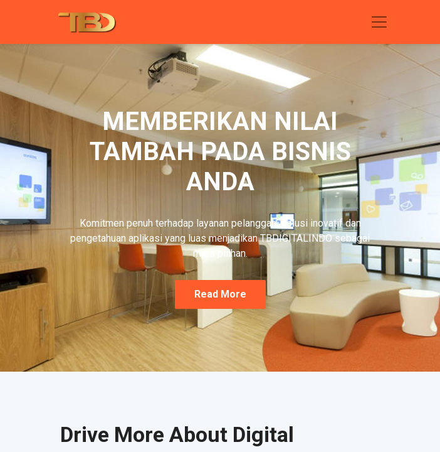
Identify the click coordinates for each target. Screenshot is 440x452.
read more (220, 294)
